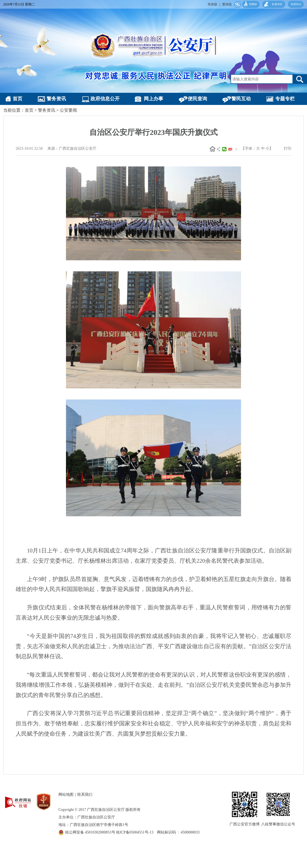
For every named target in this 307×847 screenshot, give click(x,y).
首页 (17, 98)
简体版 (212, 4)
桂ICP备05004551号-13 (136, 832)
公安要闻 (68, 110)
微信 (224, 149)
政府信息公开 (105, 98)
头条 (230, 149)
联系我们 (84, 795)
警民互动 (241, 98)
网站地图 (66, 795)
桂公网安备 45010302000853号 (90, 832)
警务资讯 (56, 98)
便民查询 (197, 98)
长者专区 (277, 4)
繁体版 (227, 4)
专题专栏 (285, 98)
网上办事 (153, 98)
